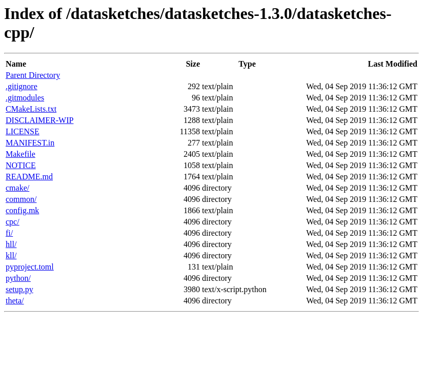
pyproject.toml (30, 266)
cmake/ (17, 187)
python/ (18, 278)
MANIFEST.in (30, 142)
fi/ (9, 233)
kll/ (11, 255)
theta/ (15, 300)
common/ (21, 199)
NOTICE (21, 165)
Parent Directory (33, 75)
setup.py (19, 289)
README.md (29, 176)
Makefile (20, 154)
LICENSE (22, 131)
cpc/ (12, 221)
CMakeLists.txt (31, 109)
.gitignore (21, 86)
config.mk (22, 210)
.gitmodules (25, 97)
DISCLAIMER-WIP (39, 120)
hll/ (11, 244)
